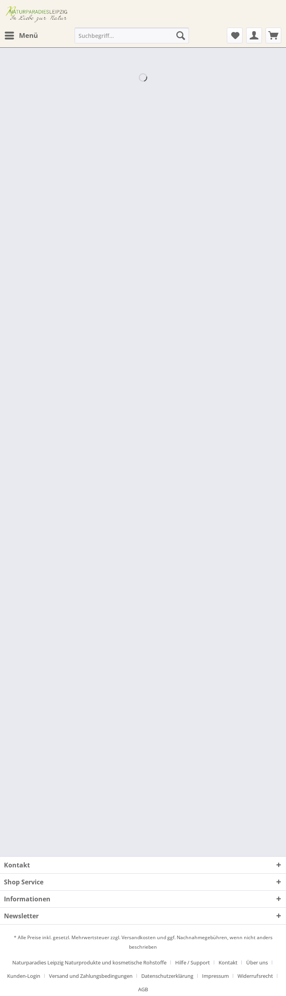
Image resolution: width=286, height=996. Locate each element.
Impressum (215, 975)
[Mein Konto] (254, 35)
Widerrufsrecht (255, 975)
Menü (21, 34)
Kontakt (228, 962)
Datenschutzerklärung (167, 975)
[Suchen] (180, 35)
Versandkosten (139, 937)
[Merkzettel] (235, 35)
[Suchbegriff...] (132, 35)
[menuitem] (21, 35)
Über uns (257, 962)
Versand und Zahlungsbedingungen (91, 975)
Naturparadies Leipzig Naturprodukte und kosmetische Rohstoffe (89, 962)
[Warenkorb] (273, 35)
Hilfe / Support (192, 962)
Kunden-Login (23, 975)
